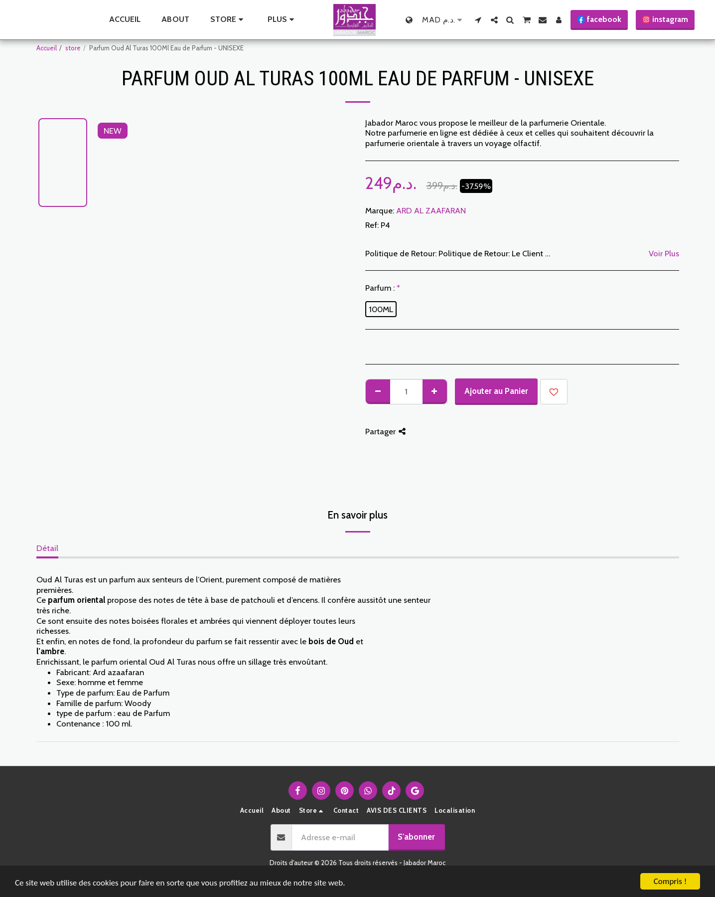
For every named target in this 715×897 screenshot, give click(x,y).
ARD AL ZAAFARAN (431, 210)
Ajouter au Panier (496, 391)
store (73, 48)
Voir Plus (664, 253)
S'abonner (416, 837)
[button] (478, 20)
